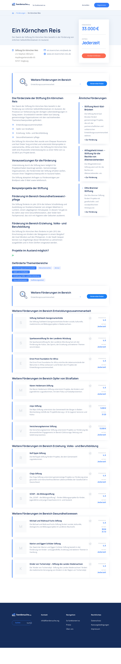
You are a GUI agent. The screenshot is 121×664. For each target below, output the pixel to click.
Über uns (69, 629)
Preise (68, 625)
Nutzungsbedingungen (100, 625)
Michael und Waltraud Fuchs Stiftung (46, 521)
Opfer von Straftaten (21, 272)
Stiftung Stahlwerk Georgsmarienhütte (46, 318)
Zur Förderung (91, 140)
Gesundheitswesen (20, 280)
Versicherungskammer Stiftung (43, 426)
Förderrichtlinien (94, 56)
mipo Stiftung (35, 406)
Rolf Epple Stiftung (38, 453)
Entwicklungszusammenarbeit (24, 268)
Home (13, 13)
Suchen (28, 623)
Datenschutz (96, 621)
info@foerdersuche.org (50, 621)
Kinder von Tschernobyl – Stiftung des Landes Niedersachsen (56, 564)
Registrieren (101, 5)
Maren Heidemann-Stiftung (41, 385)
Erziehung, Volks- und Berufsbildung (26, 276)
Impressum (95, 629)
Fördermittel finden (97, 84)
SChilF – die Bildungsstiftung (42, 494)
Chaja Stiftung (36, 473)
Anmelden (85, 5)
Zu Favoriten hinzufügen (90, 318)
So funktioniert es (39, 5)
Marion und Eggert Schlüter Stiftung (45, 543)
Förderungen (20, 13)
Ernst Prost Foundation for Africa (44, 359)
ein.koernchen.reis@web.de (59, 50)
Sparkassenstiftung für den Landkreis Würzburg (50, 338)
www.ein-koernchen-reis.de (59, 54)
